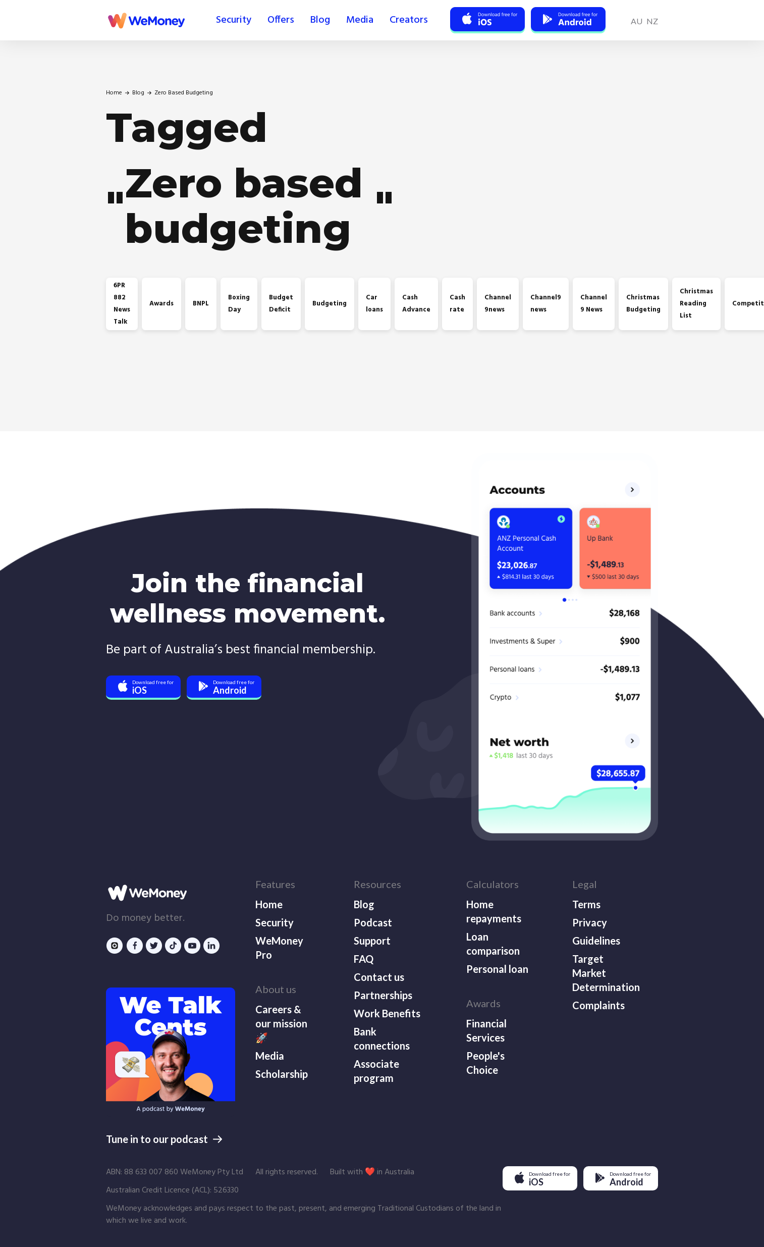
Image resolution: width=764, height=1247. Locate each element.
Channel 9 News (593, 303)
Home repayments (493, 911)
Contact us (379, 977)
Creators (409, 20)
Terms (586, 904)
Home (114, 93)
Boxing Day (239, 303)
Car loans (374, 303)
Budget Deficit (281, 303)
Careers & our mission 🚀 (281, 1023)
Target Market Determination (605, 973)
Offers (280, 20)
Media (359, 20)
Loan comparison (493, 943)
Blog (320, 20)
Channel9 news (545, 303)
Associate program (376, 1071)
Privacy (589, 922)
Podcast (373, 922)
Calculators (492, 884)
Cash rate (457, 303)
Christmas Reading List (696, 303)
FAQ (363, 959)
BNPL (201, 303)
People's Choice (485, 1063)
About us (275, 989)
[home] (145, 20)
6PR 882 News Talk (122, 303)
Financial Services (486, 1030)
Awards (161, 303)
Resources (377, 884)
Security (233, 20)
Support (372, 940)
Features (275, 884)
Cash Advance (416, 303)
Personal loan (497, 969)
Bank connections (382, 1038)
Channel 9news (497, 303)
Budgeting (329, 303)
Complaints (598, 1005)
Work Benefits (387, 1013)
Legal (584, 884)
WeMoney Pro (279, 947)
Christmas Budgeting (643, 303)
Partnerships (383, 995)
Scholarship (281, 1074)
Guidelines (596, 940)
